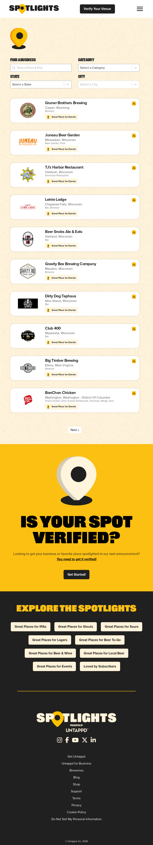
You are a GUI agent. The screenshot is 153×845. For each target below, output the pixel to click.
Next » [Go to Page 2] (75, 430)
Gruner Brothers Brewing (66, 103)
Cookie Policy (76, 812)
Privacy (76, 805)
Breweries (76, 770)
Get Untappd (76, 756)
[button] (140, 9)
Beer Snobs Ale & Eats (63, 232)
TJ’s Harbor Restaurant (64, 167)
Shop (76, 784)
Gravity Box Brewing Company (70, 264)
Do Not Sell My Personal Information (76, 819)
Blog (76, 777)
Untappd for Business (76, 763)
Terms (76, 798)
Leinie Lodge (55, 199)
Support (76, 791)
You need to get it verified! (76, 559)
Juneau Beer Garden (62, 135)
